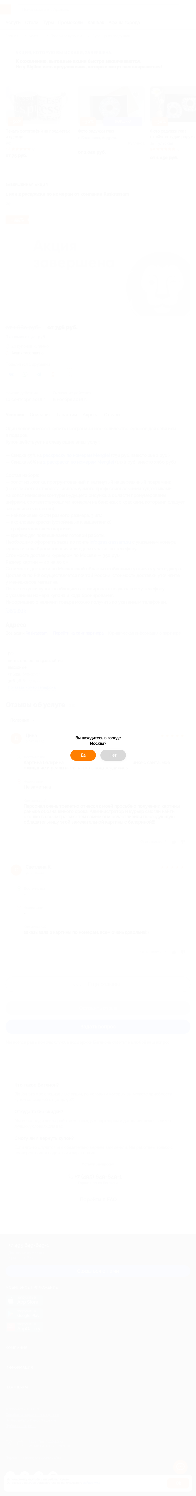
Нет (113, 755)
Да (83, 755)
